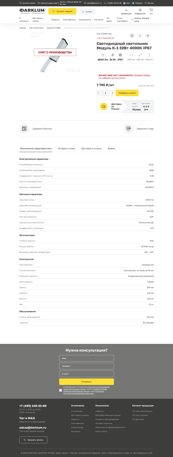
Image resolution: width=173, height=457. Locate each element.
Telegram (137, 3)
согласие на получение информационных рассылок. (83, 392)
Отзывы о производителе (107, 419)
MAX (126, 3)
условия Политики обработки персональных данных (85, 390)
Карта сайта (101, 431)
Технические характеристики (36, 148)
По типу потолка (140, 415)
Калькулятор (85, 19)
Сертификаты (69, 19)
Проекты (55, 19)
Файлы (111, 148)
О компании (76, 411)
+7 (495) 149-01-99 (112, 3)
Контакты (98, 19)
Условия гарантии (103, 423)
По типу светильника (142, 411)
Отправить (86, 381)
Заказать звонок (27, 3)
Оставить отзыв (66, 148)
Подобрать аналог (127, 93)
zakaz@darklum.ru (94, 3)
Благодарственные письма (107, 415)
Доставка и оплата (91, 148)
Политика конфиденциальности (110, 427)
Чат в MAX (27, 418)
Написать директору (47, 3)
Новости (99, 411)
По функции (138, 419)
